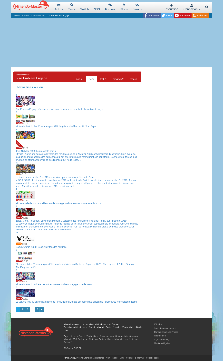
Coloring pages (152, 358)
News (26, 15)
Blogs (124, 7)
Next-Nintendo (112, 358)
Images (133, 79)
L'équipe (158, 324)
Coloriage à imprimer (135, 358)
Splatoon (133, 336)
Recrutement (160, 335)
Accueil (17, 15)
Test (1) (103, 79)
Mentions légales (162, 343)
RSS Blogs (79, 348)
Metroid (113, 336)
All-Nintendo (98, 358)
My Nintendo (91, 339)
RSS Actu (68, 348)
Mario (95, 336)
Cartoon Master (106, 339)
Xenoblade (123, 336)
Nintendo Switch (40, 15)
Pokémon (103, 336)
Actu (59, 7)
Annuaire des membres (165, 328)
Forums (110, 7)
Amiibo (81, 339)
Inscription (171, 7)
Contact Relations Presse (166, 332)
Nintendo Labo (121, 339)
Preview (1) (118, 79)
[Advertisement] (111, 43)
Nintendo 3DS (70, 339)
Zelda (89, 336)
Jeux (137, 7)
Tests (71, 7)
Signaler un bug (161, 339)
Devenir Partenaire (83, 358)
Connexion (191, 7)
